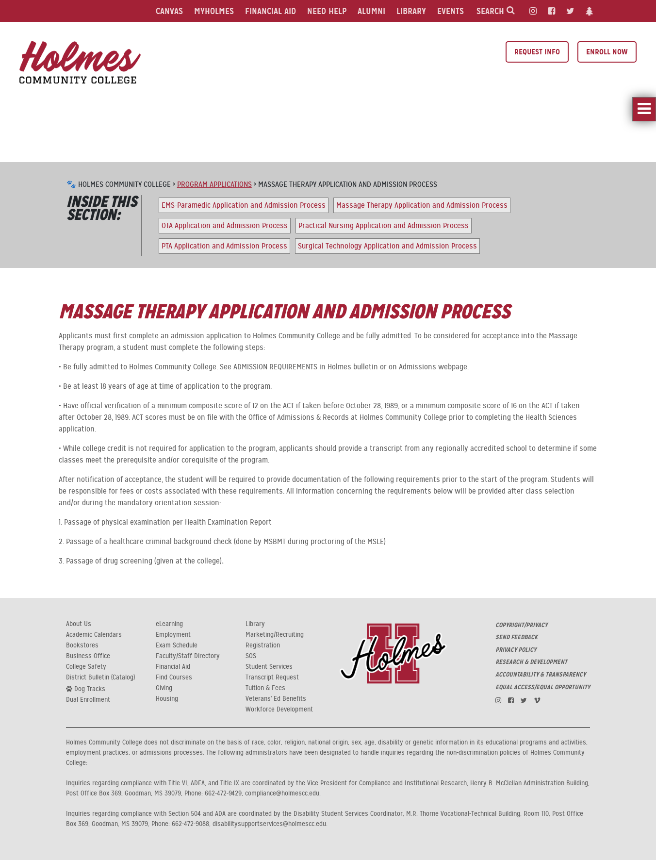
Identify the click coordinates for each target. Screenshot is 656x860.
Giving (164, 688)
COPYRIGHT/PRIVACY (521, 625)
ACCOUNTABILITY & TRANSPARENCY (540, 674)
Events (450, 11)
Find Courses (174, 677)
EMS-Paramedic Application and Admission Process (244, 205)
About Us (78, 624)
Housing (167, 699)
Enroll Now (607, 52)
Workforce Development (279, 709)
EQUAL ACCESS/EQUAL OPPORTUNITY (542, 687)
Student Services (269, 667)
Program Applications (214, 184)
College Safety (86, 667)
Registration (263, 645)
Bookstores (82, 645)
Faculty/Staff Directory (188, 656)
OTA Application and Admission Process (225, 226)
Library (411, 11)
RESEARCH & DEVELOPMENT (531, 662)
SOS (251, 656)
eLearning (169, 624)
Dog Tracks (85, 688)
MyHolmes (214, 11)
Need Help (326, 11)
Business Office (88, 656)
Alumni (371, 11)
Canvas (169, 11)
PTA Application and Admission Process (224, 246)
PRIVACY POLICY (515, 650)
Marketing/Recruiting (275, 635)
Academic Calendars (94, 635)
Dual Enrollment (88, 700)
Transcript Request (272, 677)
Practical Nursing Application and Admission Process (383, 226)
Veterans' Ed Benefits (276, 699)
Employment (173, 635)
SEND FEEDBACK (516, 637)
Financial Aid (270, 11)
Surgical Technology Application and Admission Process (387, 246)
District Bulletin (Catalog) (100, 677)
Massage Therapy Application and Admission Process (422, 205)
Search (495, 11)
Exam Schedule (176, 645)
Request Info (537, 52)
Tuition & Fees (265, 688)
